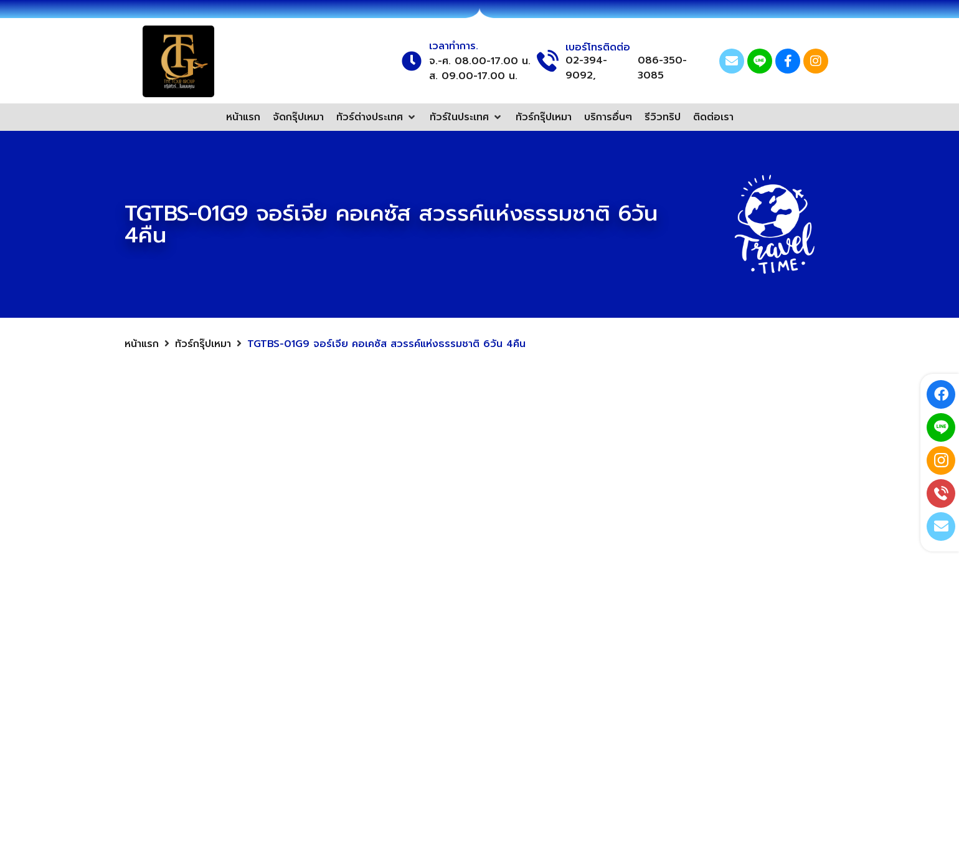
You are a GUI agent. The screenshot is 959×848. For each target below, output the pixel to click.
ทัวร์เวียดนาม (478, 635)
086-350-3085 (662, 68)
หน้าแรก (142, 343)
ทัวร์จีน (386, 661)
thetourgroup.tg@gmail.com (703, 667)
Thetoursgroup (671, 721)
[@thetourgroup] (611, 695)
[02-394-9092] (611, 748)
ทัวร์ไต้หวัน (472, 609)
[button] (376, 117)
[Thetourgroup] (611, 641)
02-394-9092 (666, 748)
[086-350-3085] (611, 775)
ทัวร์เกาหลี (393, 687)
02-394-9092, (586, 68)
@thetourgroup (671, 694)
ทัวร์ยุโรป (391, 609)
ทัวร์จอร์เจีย (475, 661)
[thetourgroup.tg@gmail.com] (611, 668)
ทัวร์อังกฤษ (474, 714)
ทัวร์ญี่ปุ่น (391, 635)
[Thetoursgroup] (611, 721)
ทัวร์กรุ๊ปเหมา (203, 343)
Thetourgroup (668, 641)
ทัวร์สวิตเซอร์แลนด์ (491, 687)
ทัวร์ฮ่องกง (396, 714)
